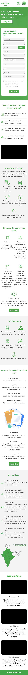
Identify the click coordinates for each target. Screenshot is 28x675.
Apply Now (7, 21)
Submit (14, 92)
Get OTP (21, 47)
